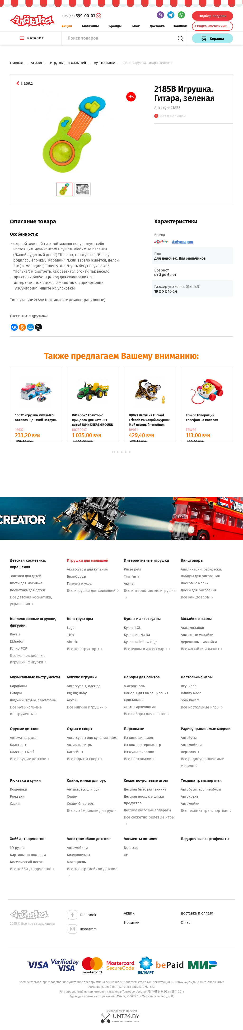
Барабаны (18, 686)
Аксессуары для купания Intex (92, 738)
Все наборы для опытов (146, 714)
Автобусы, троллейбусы (201, 789)
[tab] (64, 189)
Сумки (15, 803)
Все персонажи (139, 759)
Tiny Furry (132, 576)
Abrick (72, 642)
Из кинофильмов (138, 738)
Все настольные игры (202, 707)
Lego (71, 627)
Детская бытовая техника (145, 789)
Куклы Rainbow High (141, 642)
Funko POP (18, 648)
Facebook (81, 915)
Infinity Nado (191, 693)
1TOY (71, 635)
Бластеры (18, 745)
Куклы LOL (132, 627)
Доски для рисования (199, 590)
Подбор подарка (212, 16)
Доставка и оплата (197, 913)
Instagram (82, 929)
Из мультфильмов (139, 752)
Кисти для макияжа (26, 583)
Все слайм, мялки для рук (91, 810)
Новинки (180, 26)
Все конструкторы (84, 649)
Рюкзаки (17, 796)
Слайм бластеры (80, 803)
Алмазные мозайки (197, 635)
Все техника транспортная (206, 810)
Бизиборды (76, 576)
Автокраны (190, 796)
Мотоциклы (77, 862)
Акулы (129, 583)
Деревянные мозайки (199, 642)
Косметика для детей (27, 590)
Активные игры (80, 745)
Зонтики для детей (25, 576)
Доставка (157, 26)
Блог (136, 26)
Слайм (72, 796)
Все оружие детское (29, 759)
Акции (66, 26)
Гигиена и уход (79, 583)
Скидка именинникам (213, 26)
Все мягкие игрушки (87, 707)
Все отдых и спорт (84, 759)
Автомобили (191, 745)
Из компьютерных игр (142, 745)
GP (126, 855)
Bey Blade (188, 686)
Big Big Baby (77, 693)
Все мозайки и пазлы (201, 649)
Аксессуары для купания (87, 569)
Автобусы (189, 738)
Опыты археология (140, 707)
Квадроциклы (78, 855)
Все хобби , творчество (32, 869)
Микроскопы (134, 686)
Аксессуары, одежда (83, 686)
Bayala (15, 634)
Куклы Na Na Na (137, 635)
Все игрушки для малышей (93, 590)
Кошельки (18, 789)
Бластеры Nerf (22, 752)
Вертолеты (190, 752)
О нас (186, 922)
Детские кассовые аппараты (147, 810)
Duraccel (131, 848)
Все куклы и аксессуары (147, 649)
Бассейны (75, 752)
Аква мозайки (192, 627)
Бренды (115, 26)
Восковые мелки (195, 583)
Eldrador (17, 641)
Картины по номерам (28, 855)
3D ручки (17, 848)
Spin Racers (190, 700)
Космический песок (26, 862)
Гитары (16, 693)
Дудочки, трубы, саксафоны (33, 700)
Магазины (90, 26)
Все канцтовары (197, 597)
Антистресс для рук (83, 789)
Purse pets (132, 569)
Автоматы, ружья (24, 738)
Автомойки (190, 803)
